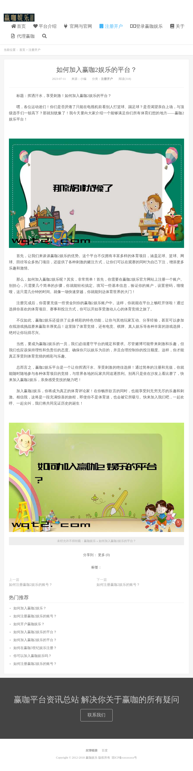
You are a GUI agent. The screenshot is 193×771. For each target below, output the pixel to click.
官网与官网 (78, 26)
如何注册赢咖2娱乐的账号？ (30, 585)
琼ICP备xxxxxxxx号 (124, 757)
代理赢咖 (23, 36)
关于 (177, 26)
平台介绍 (45, 26)
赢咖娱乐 (19, 18)
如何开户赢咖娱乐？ (29, 624)
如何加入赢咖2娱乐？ (29, 608)
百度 (105, 750)
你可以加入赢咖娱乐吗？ (32, 656)
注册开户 (111, 26)
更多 (101, 555)
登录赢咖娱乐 (146, 26)
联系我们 (96, 714)
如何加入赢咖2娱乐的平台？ (96, 69)
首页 (18, 26)
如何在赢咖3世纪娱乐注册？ (35, 648)
